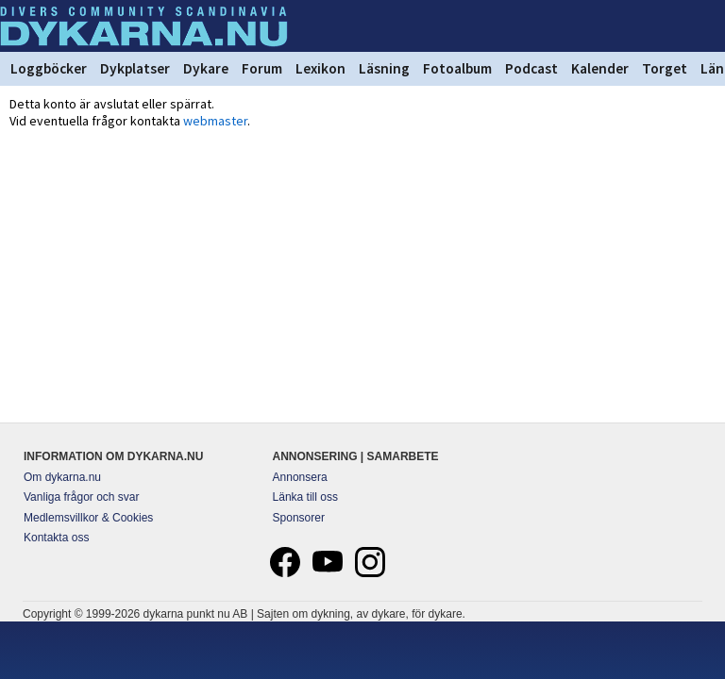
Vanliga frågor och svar (82, 497)
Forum (262, 68)
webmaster (215, 120)
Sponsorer (299, 517)
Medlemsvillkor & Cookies (88, 517)
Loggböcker (48, 68)
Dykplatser (135, 68)
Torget (664, 68)
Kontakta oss (56, 537)
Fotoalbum (457, 68)
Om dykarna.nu (62, 477)
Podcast (531, 68)
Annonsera (300, 477)
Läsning (384, 68)
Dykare (205, 68)
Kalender (600, 68)
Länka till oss (305, 497)
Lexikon (320, 68)
